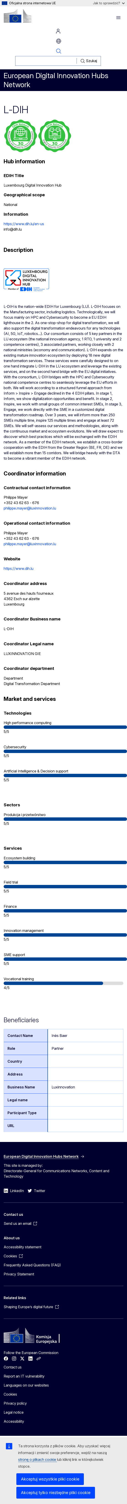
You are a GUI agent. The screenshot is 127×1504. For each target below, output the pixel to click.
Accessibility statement (22, 1247)
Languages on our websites (26, 1385)
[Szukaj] (46, 61)
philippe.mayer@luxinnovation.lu (30, 508)
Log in (58, 31)
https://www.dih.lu (18, 568)
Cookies (10, 1394)
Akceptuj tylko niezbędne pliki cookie (55, 1492)
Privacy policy (15, 1403)
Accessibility (14, 1421)
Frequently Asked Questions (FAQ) (32, 1265)
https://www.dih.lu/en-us (24, 224)
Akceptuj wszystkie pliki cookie (50, 1479)
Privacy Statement (19, 1274)
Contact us (13, 1367)
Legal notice (14, 1412)
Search (58, 51)
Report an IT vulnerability (24, 1376)
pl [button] (58, 41)
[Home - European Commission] (17, 16)
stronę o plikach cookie (37, 1459)
